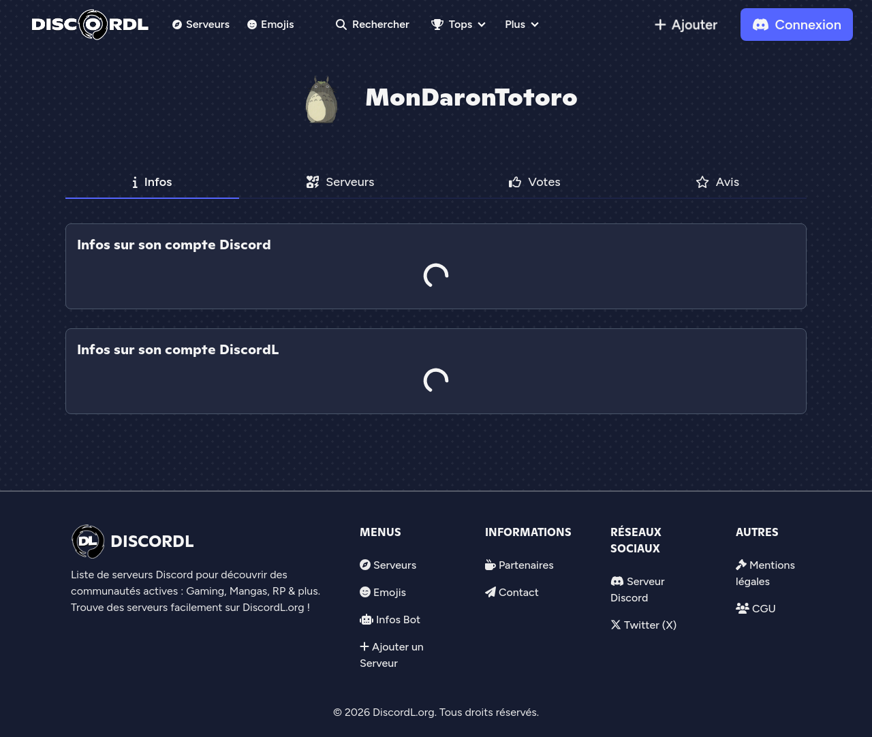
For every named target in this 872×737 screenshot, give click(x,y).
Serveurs (201, 24)
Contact (519, 592)
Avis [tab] (718, 181)
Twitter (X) (650, 624)
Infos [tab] (152, 181)
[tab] (436, 318)
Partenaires (526, 565)
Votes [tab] (534, 181)
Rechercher (372, 24)
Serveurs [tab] (340, 181)
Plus (515, 24)
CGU (764, 608)
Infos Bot (398, 619)
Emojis (270, 24)
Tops (451, 24)
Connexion (796, 24)
